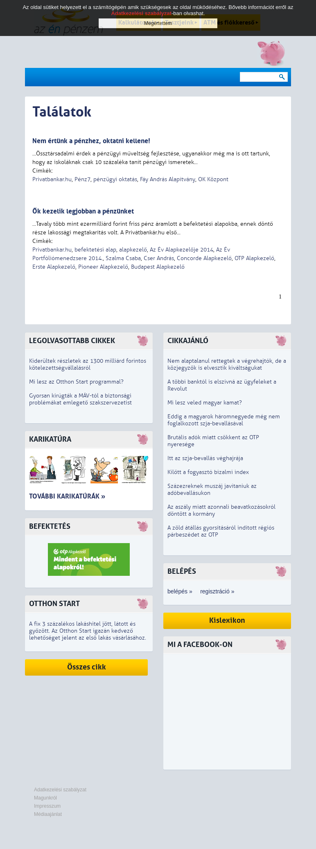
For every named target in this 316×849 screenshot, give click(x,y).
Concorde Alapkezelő (204, 258)
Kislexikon (227, 620)
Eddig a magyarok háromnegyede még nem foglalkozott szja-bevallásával (223, 420)
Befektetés (49, 526)
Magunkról (45, 798)
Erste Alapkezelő (53, 266)
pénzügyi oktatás (115, 179)
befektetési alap (95, 249)
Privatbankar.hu (52, 179)
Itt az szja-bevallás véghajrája (205, 458)
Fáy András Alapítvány (167, 179)
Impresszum (47, 806)
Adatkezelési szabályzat (60, 790)
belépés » (179, 591)
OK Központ (213, 179)
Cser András (159, 258)
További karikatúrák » (67, 496)
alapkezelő (133, 249)
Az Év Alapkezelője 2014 (181, 249)
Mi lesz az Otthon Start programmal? (76, 381)
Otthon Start (54, 604)
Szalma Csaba (123, 258)
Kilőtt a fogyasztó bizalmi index (208, 472)
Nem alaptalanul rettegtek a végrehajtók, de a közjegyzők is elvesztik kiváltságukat (226, 364)
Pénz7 (82, 179)
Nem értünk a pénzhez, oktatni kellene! (91, 141)
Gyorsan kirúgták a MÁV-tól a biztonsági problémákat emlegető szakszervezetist (80, 399)
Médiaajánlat (48, 814)
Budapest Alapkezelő (158, 266)
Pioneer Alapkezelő (103, 266)
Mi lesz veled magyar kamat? (204, 402)
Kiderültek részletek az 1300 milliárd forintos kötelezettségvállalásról (87, 364)
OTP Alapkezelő (254, 258)
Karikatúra (50, 439)
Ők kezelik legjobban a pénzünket (83, 211)
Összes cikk (86, 667)
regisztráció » (217, 591)
